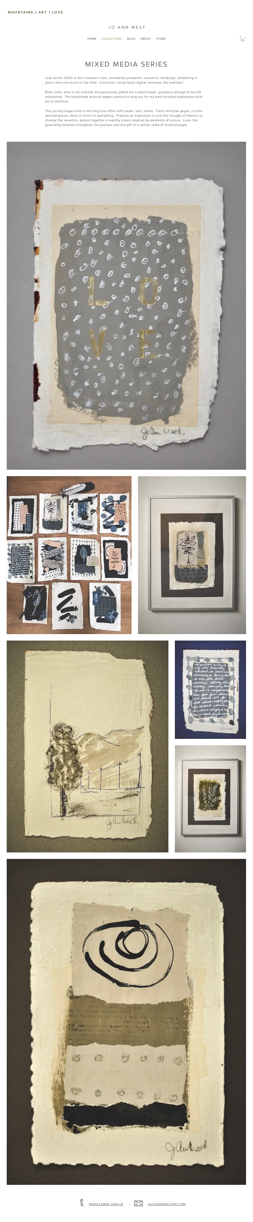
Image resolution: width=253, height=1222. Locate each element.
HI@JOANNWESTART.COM (166, 1204)
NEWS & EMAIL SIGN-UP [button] (106, 1204)
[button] (243, 39)
